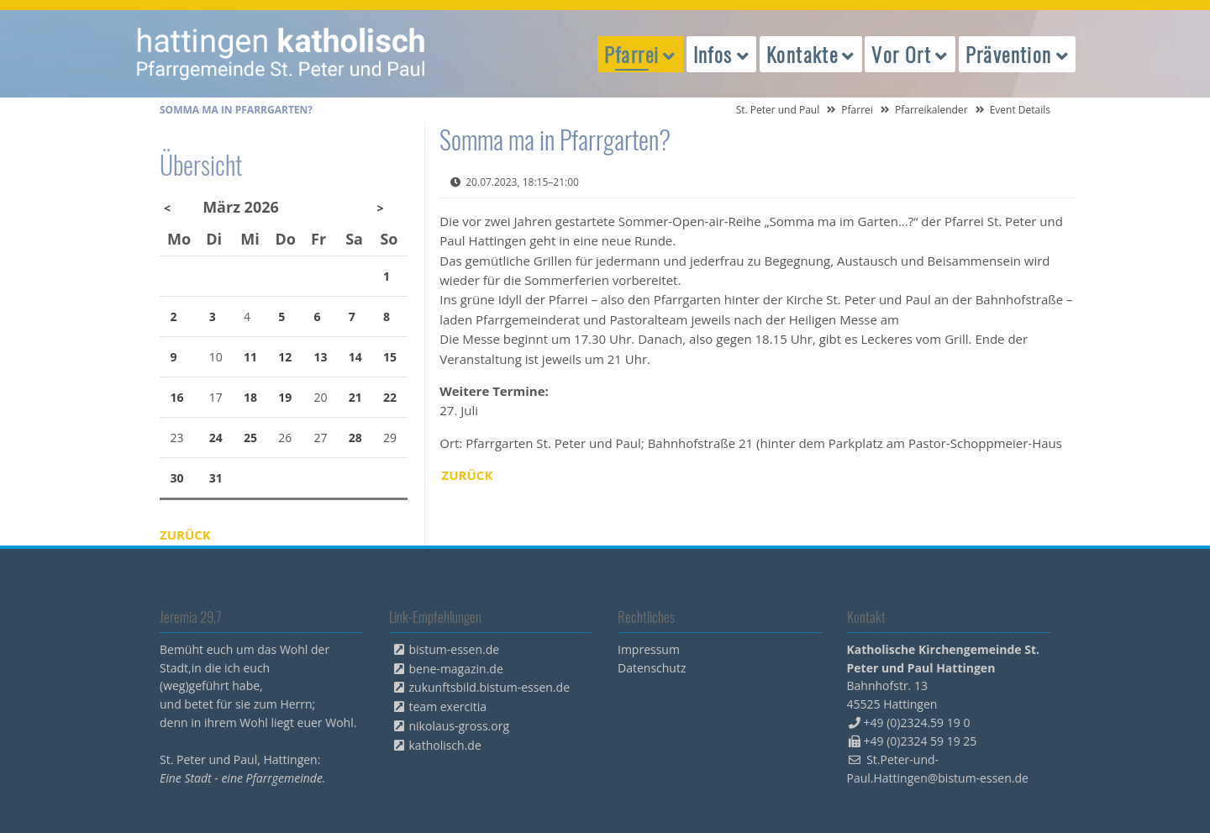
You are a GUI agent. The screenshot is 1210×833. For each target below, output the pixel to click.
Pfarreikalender (931, 110)
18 (250, 397)
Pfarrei (857, 110)
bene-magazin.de (456, 669)
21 (355, 397)
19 (285, 397)
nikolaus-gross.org (459, 726)
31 (216, 478)
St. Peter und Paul (778, 110)
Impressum (649, 649)
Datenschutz (652, 668)
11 (250, 357)
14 (355, 357)
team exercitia (448, 706)
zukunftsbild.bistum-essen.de (490, 687)
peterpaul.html (281, 54)
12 (285, 357)
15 (390, 357)
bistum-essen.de (454, 649)
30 (177, 478)
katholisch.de (445, 745)
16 (177, 397)
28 (355, 437)
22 (390, 397)
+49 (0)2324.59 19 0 (917, 722)
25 (250, 437)
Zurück (467, 475)
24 (216, 437)
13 (321, 357)
